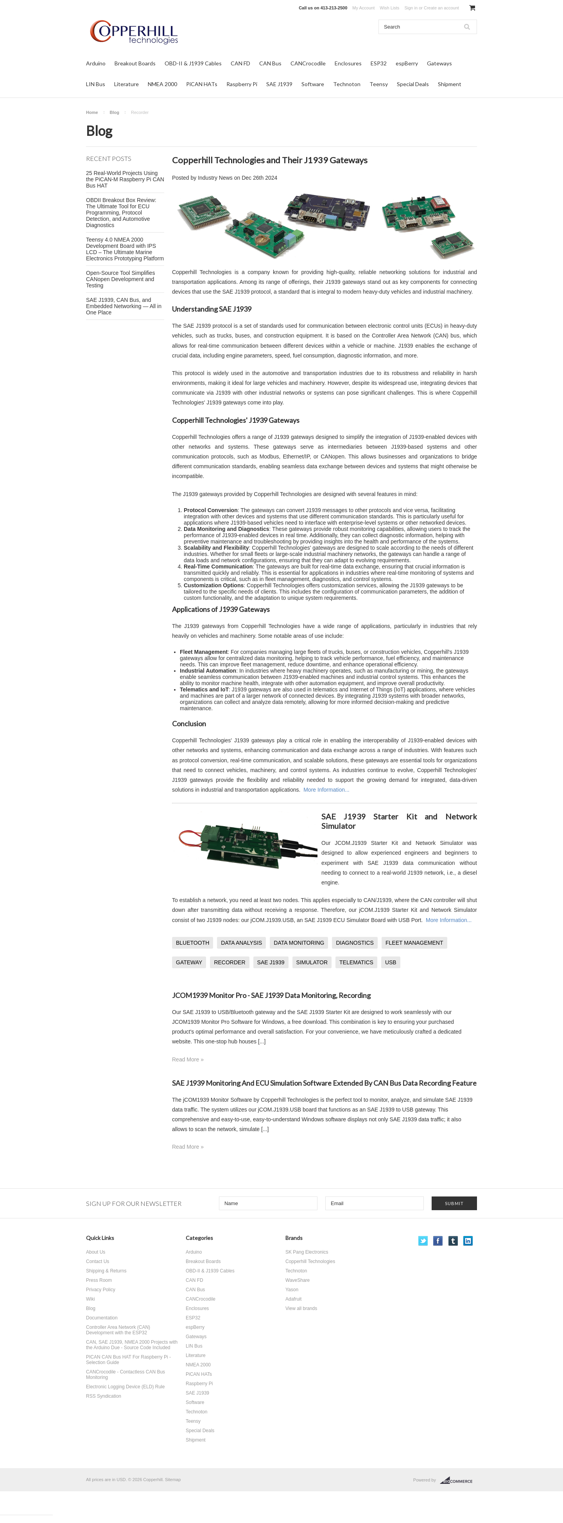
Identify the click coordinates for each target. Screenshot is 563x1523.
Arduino (96, 63)
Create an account (441, 7)
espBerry (407, 63)
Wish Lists (389, 7)
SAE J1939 (279, 84)
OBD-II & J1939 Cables (193, 63)
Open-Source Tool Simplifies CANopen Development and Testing (120, 279)
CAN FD (240, 63)
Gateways (439, 63)
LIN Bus (95, 84)
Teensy (378, 84)
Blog (114, 112)
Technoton (346, 84)
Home (92, 112)
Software (312, 84)
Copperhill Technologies (310, 1261)
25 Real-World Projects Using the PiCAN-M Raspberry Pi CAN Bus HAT (125, 179)
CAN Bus (270, 63)
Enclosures (348, 63)
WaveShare (297, 1280)
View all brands (301, 1308)
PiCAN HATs (201, 84)
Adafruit (293, 1299)
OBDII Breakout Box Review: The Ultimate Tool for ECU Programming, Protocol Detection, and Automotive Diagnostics (121, 212)
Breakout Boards (135, 63)
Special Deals (413, 84)
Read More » (188, 1059)
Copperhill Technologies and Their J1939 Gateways (270, 160)
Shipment (449, 84)
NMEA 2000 (162, 84)
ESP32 (379, 63)
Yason (291, 1289)
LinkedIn (468, 1241)
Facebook (438, 1241)
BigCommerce (458, 1480)
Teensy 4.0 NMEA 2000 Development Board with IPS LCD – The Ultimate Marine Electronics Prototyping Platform (125, 249)
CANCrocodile (308, 63)
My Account (363, 7)
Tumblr (453, 1241)
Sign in (411, 7)
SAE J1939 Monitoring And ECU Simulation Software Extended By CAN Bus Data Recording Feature (324, 1083)
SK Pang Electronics (306, 1252)
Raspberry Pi (241, 84)
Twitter (423, 1241)
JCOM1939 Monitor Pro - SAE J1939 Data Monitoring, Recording (271, 995)
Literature (126, 84)
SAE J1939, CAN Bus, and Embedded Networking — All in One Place (123, 306)
